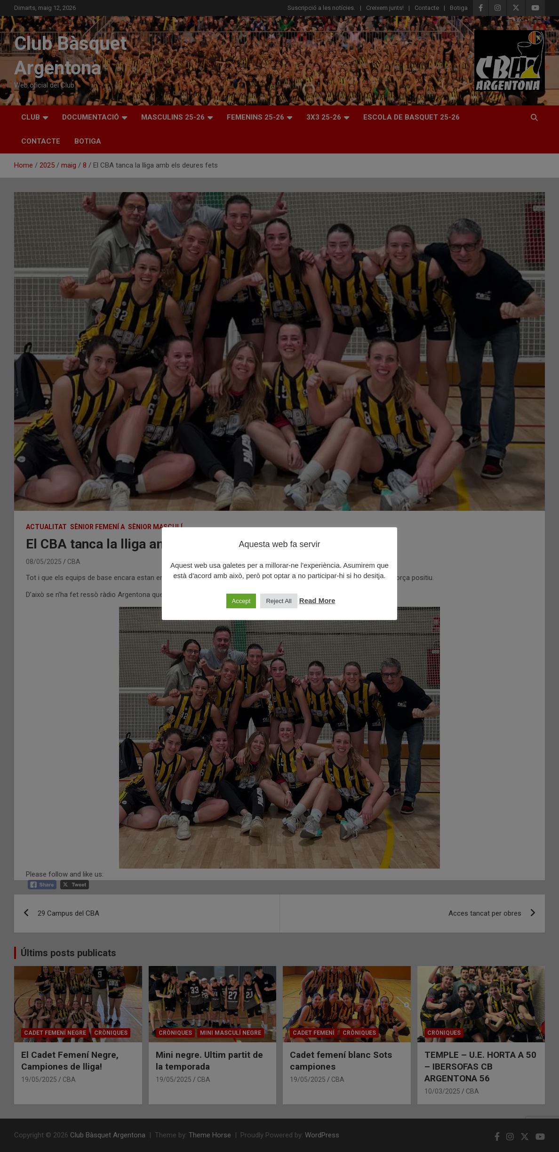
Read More (317, 600)
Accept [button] (241, 600)
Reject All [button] (278, 600)
